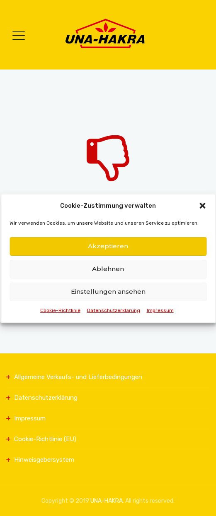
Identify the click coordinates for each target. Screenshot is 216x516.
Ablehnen (108, 269)
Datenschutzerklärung (113, 310)
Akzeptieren (108, 246)
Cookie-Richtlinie (60, 310)
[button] (202, 206)
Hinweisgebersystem (44, 459)
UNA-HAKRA (106, 500)
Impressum (160, 310)
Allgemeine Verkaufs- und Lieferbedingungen (78, 377)
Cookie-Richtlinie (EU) (45, 439)
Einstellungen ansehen (108, 291)
